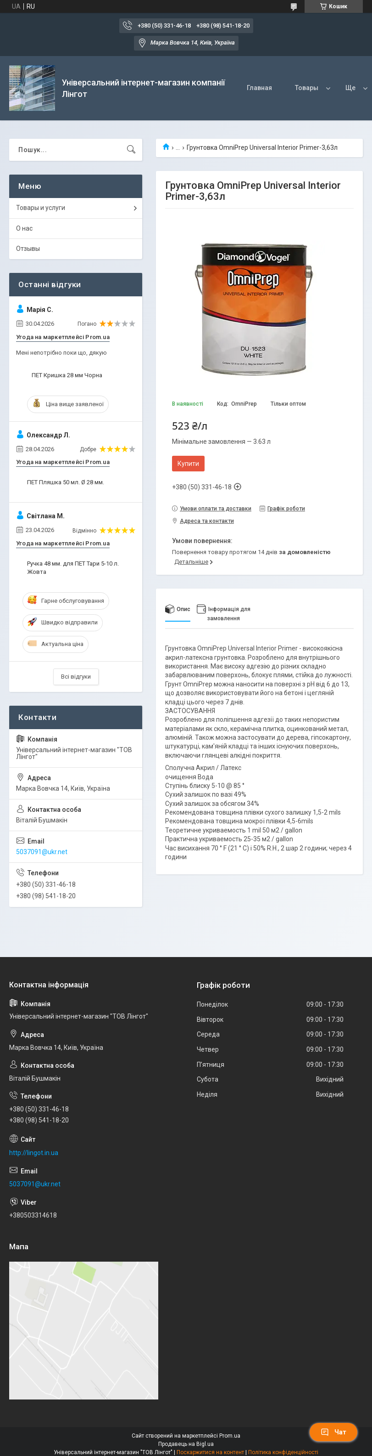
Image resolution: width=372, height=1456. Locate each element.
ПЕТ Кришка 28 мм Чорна (67, 375)
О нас (24, 228)
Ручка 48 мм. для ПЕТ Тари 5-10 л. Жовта (73, 567)
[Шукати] (131, 150)
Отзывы (28, 248)
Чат (333, 1432)
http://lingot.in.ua (33, 1152)
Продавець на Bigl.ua (186, 1444)
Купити (188, 463)
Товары (306, 87)
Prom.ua (229, 1436)
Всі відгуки (76, 676)
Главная (259, 87)
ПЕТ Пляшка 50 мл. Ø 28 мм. (65, 482)
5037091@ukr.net (41, 851)
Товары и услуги (40, 207)
